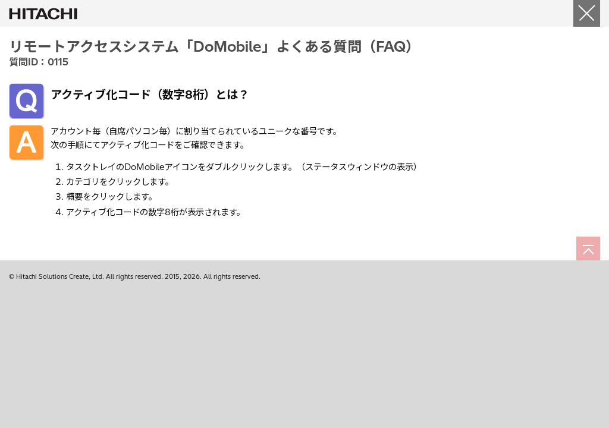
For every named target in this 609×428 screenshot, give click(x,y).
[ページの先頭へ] (588, 248)
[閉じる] (586, 13)
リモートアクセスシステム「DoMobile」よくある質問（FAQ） (214, 46)
